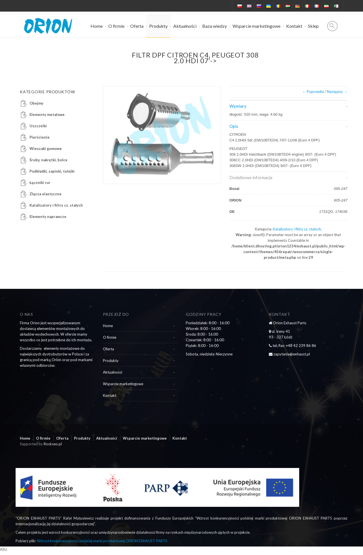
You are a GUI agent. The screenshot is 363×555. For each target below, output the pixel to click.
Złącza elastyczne (45, 194)
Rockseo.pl (53, 444)
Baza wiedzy (214, 26)
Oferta (136, 26)
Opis (233, 126)
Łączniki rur (39, 182)
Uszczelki (38, 126)
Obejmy (36, 103)
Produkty (158, 26)
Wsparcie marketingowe (256, 26)
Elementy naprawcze (47, 216)
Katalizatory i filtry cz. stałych (297, 229)
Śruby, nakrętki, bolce (48, 160)
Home (96, 26)
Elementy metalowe (47, 114)
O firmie (116, 26)
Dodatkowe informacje (251, 177)
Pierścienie (39, 137)
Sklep (313, 26)
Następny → (337, 91)
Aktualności (185, 26)
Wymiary (237, 106)
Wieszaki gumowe (45, 148)
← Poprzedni (313, 91)
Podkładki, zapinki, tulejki (52, 171)
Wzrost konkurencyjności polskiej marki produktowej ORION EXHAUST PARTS (102, 541)
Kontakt (294, 26)
